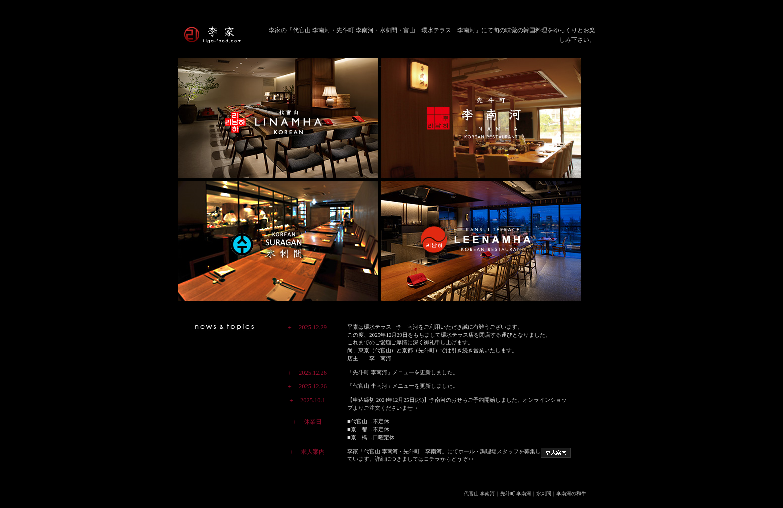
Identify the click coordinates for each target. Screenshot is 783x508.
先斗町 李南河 (516, 493)
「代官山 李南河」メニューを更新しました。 (402, 386)
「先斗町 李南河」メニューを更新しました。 (402, 372)
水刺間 (543, 493)
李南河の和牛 (571, 493)
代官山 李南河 (479, 493)
